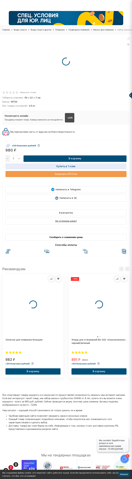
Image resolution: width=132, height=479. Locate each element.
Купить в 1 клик (66, 166)
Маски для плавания (103, 30)
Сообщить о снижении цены (66, 237)
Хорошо (124, 474)
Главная (6, 30)
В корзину (75, 158)
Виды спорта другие (41, 30)
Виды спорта (20, 30)
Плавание (60, 30)
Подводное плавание (79, 30)
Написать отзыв (28, 92)
